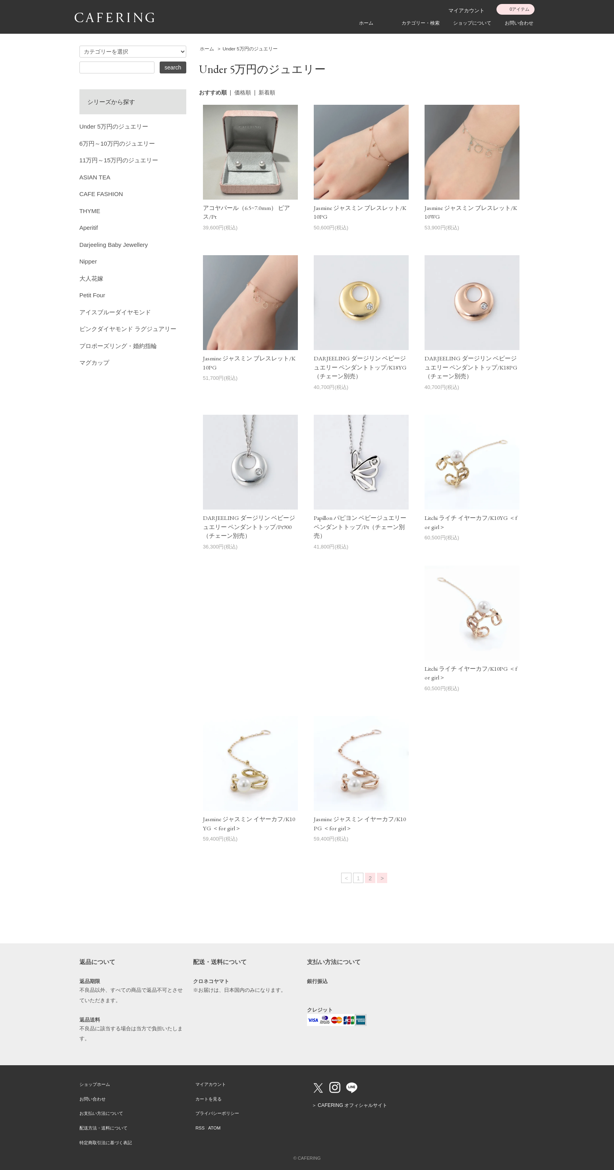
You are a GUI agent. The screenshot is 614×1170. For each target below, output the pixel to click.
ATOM (214, 1128)
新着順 (267, 92)
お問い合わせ (519, 23)
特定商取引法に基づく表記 (105, 1142)
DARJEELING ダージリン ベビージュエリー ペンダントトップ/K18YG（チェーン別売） (360, 367)
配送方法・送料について (103, 1128)
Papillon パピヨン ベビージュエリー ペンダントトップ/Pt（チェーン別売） (360, 526)
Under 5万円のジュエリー (250, 49)
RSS (200, 1128)
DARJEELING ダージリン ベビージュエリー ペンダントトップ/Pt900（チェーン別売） (249, 526)
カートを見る (208, 1099)
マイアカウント (466, 10)
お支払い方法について (101, 1113)
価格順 (242, 92)
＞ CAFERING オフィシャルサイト (349, 1105)
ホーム (366, 23)
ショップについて (472, 23)
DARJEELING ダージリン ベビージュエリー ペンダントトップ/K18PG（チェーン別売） (471, 367)
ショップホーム (94, 1084)
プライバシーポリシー (217, 1113)
